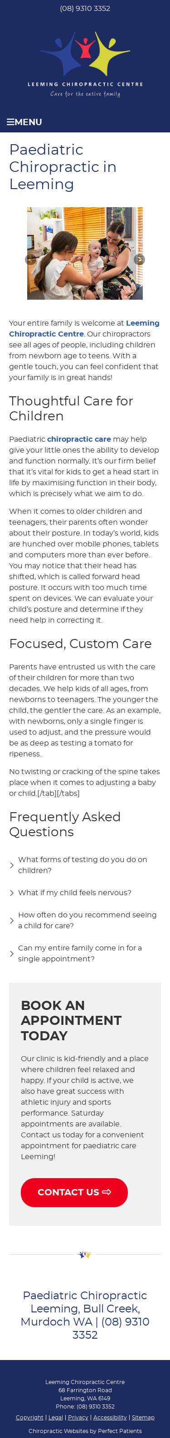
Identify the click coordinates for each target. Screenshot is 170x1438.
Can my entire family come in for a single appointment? (80, 954)
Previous (31, 260)
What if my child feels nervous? (74, 893)
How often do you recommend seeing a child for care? (87, 921)
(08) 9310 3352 (85, 8)
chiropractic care (79, 439)
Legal (56, 1417)
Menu (24, 122)
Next (139, 260)
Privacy (78, 1417)
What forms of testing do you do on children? (82, 865)
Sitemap (143, 1417)
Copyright (30, 1417)
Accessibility (110, 1417)
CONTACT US (74, 1192)
